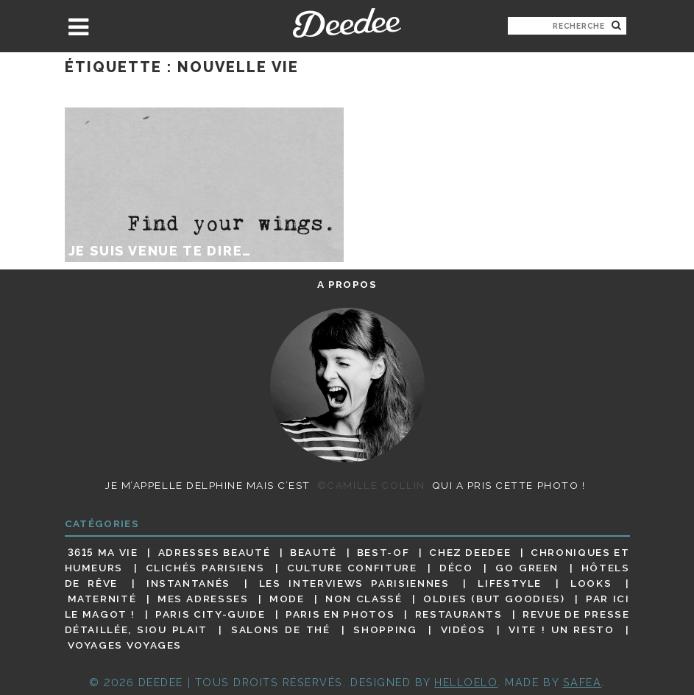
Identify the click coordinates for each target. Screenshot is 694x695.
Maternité (102, 598)
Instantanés (188, 583)
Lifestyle (510, 583)
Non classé (363, 598)
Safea (582, 682)
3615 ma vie (103, 552)
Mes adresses (203, 598)
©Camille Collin (371, 485)
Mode (287, 598)
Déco (456, 568)
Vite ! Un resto (561, 629)
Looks (591, 583)
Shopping (385, 629)
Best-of (383, 552)
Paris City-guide (210, 614)
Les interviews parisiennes (354, 583)
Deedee (347, 23)
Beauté (313, 552)
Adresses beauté (214, 552)
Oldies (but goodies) (493, 598)
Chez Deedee (470, 552)
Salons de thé (280, 629)
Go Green (527, 568)
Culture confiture (352, 568)
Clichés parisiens (205, 568)
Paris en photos (340, 614)
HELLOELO (466, 682)
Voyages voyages (125, 646)
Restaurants (459, 614)
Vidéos (463, 629)
